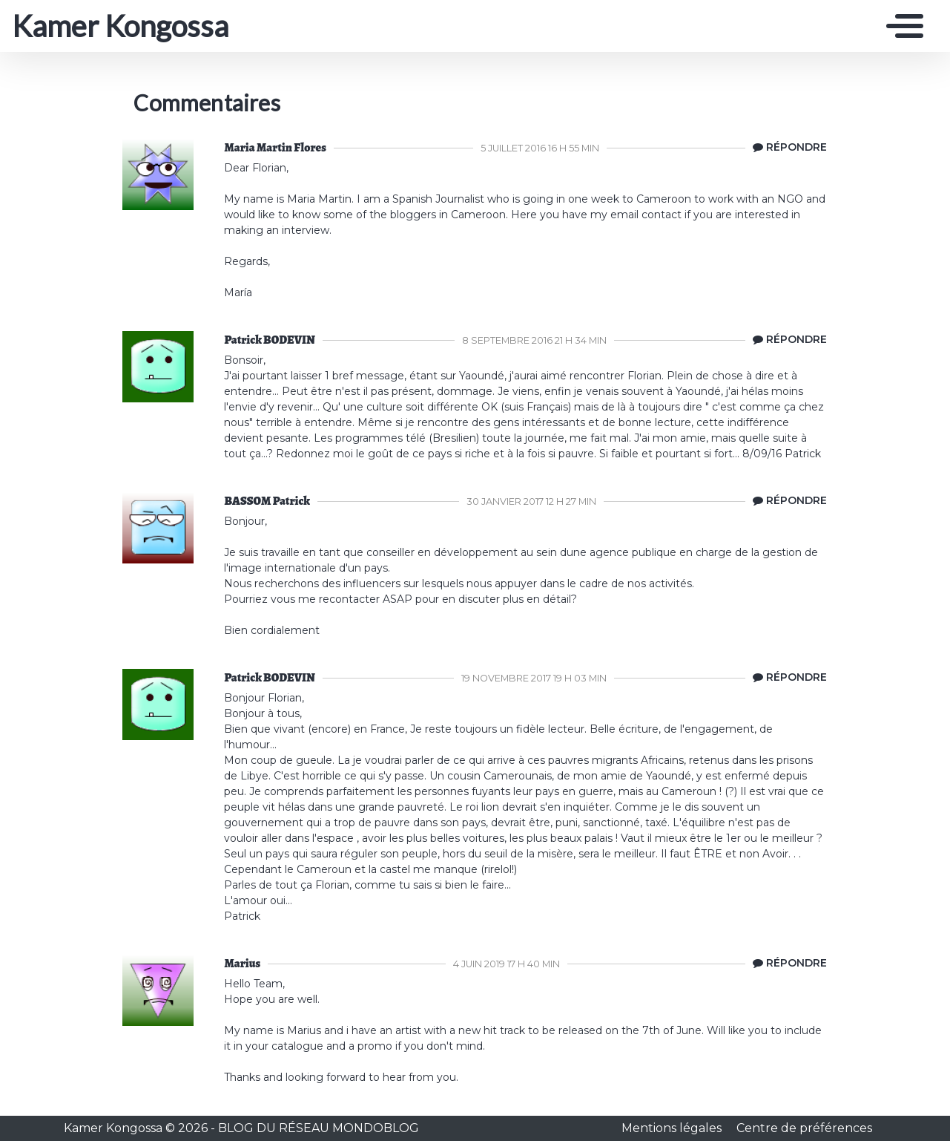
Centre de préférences (804, 1128)
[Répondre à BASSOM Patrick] (786, 501)
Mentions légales (673, 1128)
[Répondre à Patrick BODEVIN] (786, 340)
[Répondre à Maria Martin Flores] (786, 148)
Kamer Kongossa (120, 26)
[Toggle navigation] (901, 26)
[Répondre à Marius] (786, 963)
